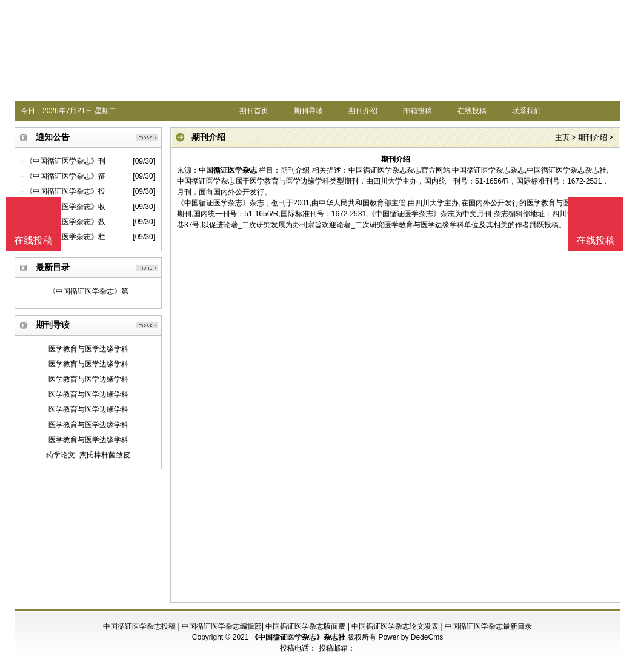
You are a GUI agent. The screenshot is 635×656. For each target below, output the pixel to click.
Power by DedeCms (410, 637)
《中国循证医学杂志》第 (88, 291)
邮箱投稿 (417, 111)
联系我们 (526, 111)
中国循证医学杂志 (228, 170)
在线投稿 (472, 111)
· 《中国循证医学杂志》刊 (63, 161)
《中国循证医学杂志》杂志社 (298, 637)
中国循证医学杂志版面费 (305, 626)
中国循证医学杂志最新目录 (488, 626)
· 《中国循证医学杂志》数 (63, 221)
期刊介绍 (362, 111)
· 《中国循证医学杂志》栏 (63, 237)
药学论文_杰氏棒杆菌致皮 (88, 455)
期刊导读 (308, 111)
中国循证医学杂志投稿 (139, 626)
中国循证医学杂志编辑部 (222, 626)
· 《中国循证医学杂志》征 (63, 176)
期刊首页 (253, 111)
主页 (562, 137)
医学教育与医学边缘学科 (88, 349)
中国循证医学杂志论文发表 (395, 626)
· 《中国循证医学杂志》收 (63, 206)
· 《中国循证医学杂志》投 (63, 191)
